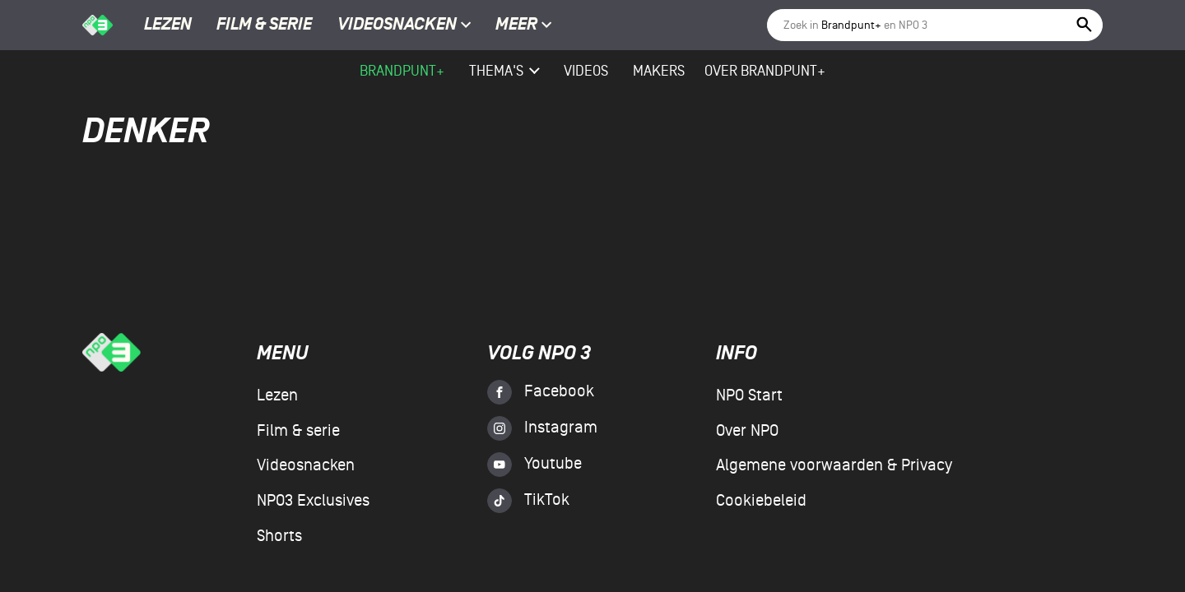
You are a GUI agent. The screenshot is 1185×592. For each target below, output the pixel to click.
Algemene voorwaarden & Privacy (834, 465)
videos (586, 71)
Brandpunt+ (402, 71)
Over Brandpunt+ (764, 71)
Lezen (168, 25)
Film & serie (264, 25)
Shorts (279, 536)
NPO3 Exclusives (313, 501)
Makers (659, 71)
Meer (523, 25)
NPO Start (749, 395)
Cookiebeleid (761, 501)
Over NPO (747, 431)
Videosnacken (397, 25)
